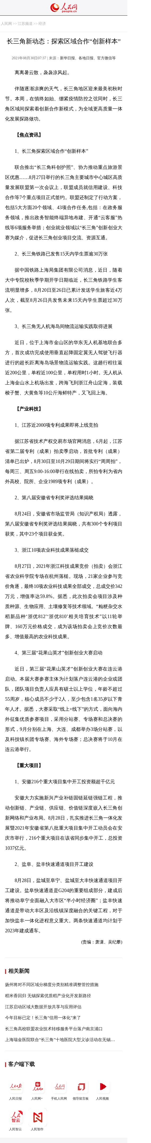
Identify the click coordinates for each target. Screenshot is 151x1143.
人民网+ (37, 1088)
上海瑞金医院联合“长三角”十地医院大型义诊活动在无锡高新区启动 (68, 1039)
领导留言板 (81, 1088)
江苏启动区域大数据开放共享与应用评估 (43, 1007)
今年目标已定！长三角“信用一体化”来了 (43, 1017)
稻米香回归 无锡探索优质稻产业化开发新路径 (48, 995)
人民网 (6, 24)
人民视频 (103, 1088)
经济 (42, 24)
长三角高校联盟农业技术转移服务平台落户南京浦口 (54, 1029)
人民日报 (16, 1088)
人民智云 (16, 1119)
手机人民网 (59, 1088)
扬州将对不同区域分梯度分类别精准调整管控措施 (51, 984)
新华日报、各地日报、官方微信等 (88, 58)
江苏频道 (25, 24)
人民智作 (37, 1119)
